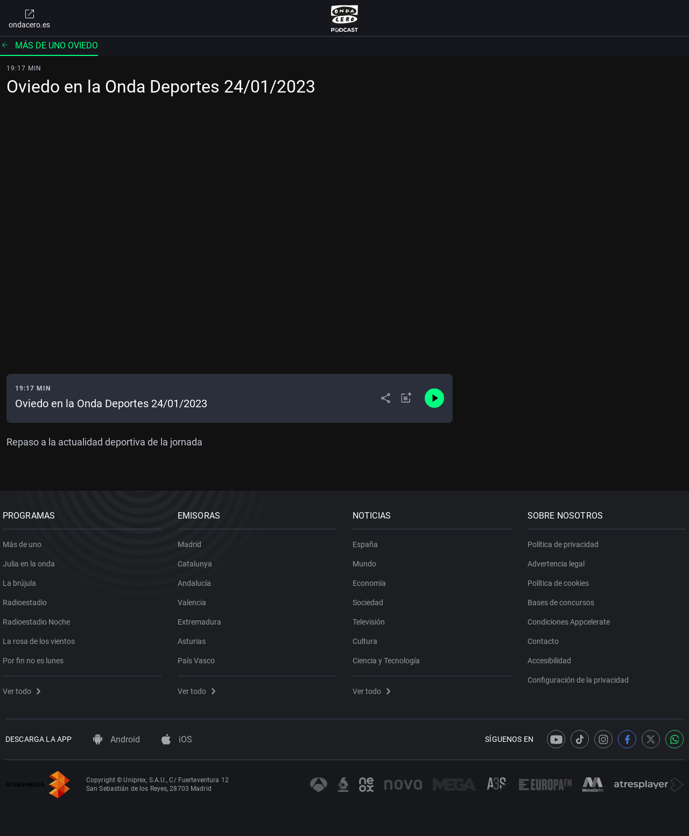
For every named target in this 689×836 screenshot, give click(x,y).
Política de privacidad (565, 540)
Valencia (194, 598)
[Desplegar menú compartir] (386, 398)
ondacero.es (29, 18)
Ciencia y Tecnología (389, 657)
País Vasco (198, 657)
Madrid (192, 540)
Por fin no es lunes (35, 657)
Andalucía (197, 579)
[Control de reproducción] (434, 398)
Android (116, 739)
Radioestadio (27, 598)
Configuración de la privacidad (580, 676)
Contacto (545, 637)
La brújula (22, 579)
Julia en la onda (31, 560)
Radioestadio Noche (39, 618)
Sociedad (370, 598)
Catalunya (197, 560)
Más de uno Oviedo (49, 45)
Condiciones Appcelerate (571, 618)
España (368, 540)
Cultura (367, 637)
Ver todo (24, 687)
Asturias (194, 637)
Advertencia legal (558, 560)
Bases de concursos (563, 598)
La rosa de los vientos (41, 637)
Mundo (367, 560)
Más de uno (24, 540)
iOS (176, 739)
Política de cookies (561, 579)
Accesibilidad (552, 657)
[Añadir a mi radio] (406, 398)
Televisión (371, 618)
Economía (372, 579)
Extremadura (202, 618)
